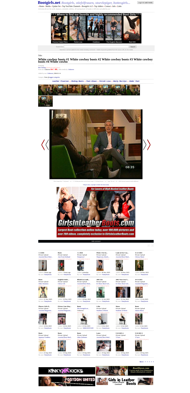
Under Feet (134, 81)
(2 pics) (48, 312)
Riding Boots (77, 81)
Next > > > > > (147, 362)
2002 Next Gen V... (122, 279)
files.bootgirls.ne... (83, 308)
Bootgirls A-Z (87, 6)
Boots (60, 253)
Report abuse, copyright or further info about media (96, 184)
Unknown (71, 69)
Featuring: (41, 65)
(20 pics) (68, 259)
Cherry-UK (61, 284)
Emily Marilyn (120, 81)
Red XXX (132, 42)
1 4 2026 (41, 253)
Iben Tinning (42, 67)
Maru (118, 306)
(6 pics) (106, 286)
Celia (98, 306)
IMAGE (41, 286)
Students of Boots (102, 310)
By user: (41, 274)
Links (119, 6)
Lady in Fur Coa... (122, 253)
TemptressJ (80, 257)
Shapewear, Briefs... (102, 257)
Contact (108, 6)
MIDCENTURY (88, 328)
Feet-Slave (91, 81)
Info (114, 6)
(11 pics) (68, 286)
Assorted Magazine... (142, 284)
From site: (41, 69)
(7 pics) (125, 339)
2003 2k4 (99, 279)
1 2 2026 (80, 253)
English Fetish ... (63, 279)
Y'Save (118, 337)
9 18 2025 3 (139, 333)
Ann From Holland (64, 257)
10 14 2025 (138, 279)
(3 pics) (48, 259)
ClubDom (96, 42)
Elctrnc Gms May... (64, 306)
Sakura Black (139, 310)
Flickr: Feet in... (101, 253)
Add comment (95, 241)
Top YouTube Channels (71, 6)
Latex (98, 333)
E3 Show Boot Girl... (103, 284)
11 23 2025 (138, 253)
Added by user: (42, 73)
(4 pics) (87, 259)
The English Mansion (114, 42)
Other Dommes (43, 284)
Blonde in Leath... (83, 279)
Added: (41, 272)
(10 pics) (145, 339)
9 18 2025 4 (119, 333)
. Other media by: (63, 69)
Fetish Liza (78, 42)
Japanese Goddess (44, 337)
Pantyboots (47, 274)
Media (48, 6)
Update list (56, 6)
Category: (41, 77)
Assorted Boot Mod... (45, 257)
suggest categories (54, 77)
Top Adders (98, 6)
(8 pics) (125, 286)
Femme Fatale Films (60, 42)
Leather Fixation (60, 81)
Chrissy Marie (139, 257)
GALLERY (42, 259)
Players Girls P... (44, 306)
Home (41, 6)
